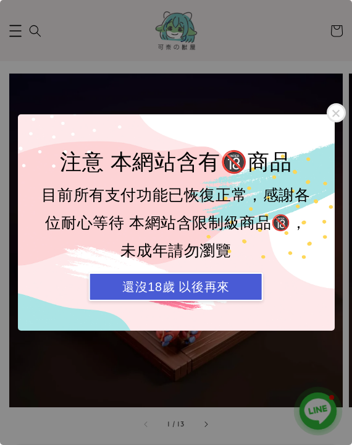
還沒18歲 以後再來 (176, 287)
